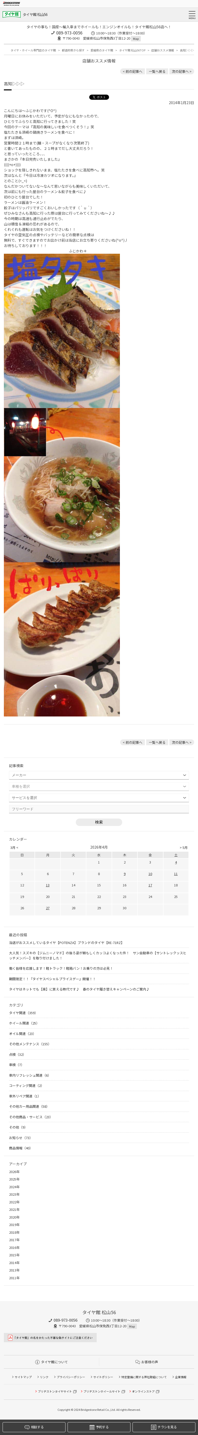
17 (150, 885)
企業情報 (180, 1377)
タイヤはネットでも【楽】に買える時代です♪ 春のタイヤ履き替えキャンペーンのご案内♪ (79, 989)
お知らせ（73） (21, 1137)
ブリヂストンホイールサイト (102, 1391)
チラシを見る (164, 1427)
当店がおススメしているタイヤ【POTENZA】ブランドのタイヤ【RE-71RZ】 (66, 942)
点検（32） (17, 1054)
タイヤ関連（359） (23, 1012)
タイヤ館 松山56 (35, 14)
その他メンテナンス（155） (30, 1043)
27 (48, 907)
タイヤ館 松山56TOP (132, 50)
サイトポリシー (103, 1377)
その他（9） (18, 1127)
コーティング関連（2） (26, 1085)
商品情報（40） (21, 1148)
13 (48, 885)
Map (136, 39)
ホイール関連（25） (24, 1023)
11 (176, 873)
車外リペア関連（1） (25, 1096)
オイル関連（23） (22, 1033)
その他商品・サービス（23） (31, 1116)
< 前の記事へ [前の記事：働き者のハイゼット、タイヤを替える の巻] (132, 71)
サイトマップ (23, 1377)
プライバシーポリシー (71, 1377)
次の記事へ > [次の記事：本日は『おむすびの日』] (182, 71)
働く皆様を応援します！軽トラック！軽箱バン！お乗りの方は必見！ (61, 968)
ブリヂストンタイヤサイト (55, 1391)
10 (150, 873)
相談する (34, 1427)
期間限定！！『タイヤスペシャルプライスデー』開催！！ (52, 978)
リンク (44, 1377)
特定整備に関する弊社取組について (144, 1377)
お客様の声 (146, 1361)
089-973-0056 (69, 33)
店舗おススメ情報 (162, 50)
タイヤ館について (51, 1361)
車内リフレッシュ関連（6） (30, 1075)
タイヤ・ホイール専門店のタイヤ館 (33, 50)
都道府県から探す (73, 50)
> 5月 (184, 847)
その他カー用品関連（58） (29, 1106)
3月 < (14, 847)
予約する (99, 1427)
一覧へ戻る (157, 71)
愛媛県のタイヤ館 (101, 50)
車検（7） (16, 1064)
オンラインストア (143, 1391)
